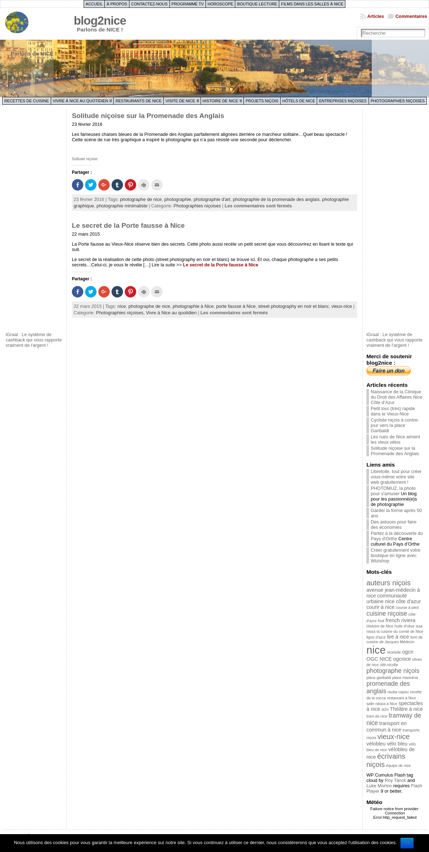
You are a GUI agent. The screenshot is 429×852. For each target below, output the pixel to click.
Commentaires (411, 16)
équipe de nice (398, 765)
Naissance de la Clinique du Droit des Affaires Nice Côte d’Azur (396, 397)
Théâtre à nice (406, 709)
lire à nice (398, 637)
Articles (375, 16)
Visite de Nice (180, 101)
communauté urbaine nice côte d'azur (393, 598)
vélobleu (376, 744)
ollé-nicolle (389, 665)
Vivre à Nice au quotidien (80, 101)
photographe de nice (141, 199)
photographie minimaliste (122, 205)
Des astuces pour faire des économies (393, 524)
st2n (385, 709)
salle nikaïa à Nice (381, 703)
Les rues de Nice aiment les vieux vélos (395, 439)
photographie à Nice (193, 306)
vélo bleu (397, 744)
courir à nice (380, 607)
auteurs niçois (388, 583)
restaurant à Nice (401, 698)
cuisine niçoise (386, 613)
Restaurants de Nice (138, 101)
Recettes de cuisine (26, 101)
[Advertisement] (34, 219)
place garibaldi (378, 677)
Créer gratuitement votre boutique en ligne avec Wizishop (395, 555)
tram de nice (377, 716)
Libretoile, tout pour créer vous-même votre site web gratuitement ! (396, 477)
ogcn (407, 652)
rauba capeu (398, 692)
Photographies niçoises (398, 101)
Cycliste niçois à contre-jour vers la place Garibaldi (395, 425)
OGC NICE (379, 659)
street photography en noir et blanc (293, 306)
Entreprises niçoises (342, 101)
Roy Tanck (395, 780)
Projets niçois (262, 101)
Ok (407, 842)
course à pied (407, 607)
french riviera (400, 620)
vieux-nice (341, 306)
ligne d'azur (376, 637)
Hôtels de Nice (298, 101)
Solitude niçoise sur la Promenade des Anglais (148, 115)
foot (381, 621)
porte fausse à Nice (236, 306)
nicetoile (394, 652)
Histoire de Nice (220, 101)
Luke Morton (379, 785)
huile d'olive (404, 626)
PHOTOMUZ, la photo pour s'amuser (393, 491)
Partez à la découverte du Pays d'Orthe (397, 536)
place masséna (405, 677)
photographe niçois (392, 670)
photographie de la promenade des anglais (276, 199)
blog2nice (100, 20)
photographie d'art (211, 199)
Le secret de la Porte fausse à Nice (128, 225)
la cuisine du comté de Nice (399, 631)
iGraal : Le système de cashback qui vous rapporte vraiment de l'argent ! (34, 340)
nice (122, 306)
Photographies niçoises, (121, 312)
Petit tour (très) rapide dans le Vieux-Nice (393, 411)
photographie (177, 199)
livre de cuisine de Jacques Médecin (394, 639)
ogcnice (402, 659)
